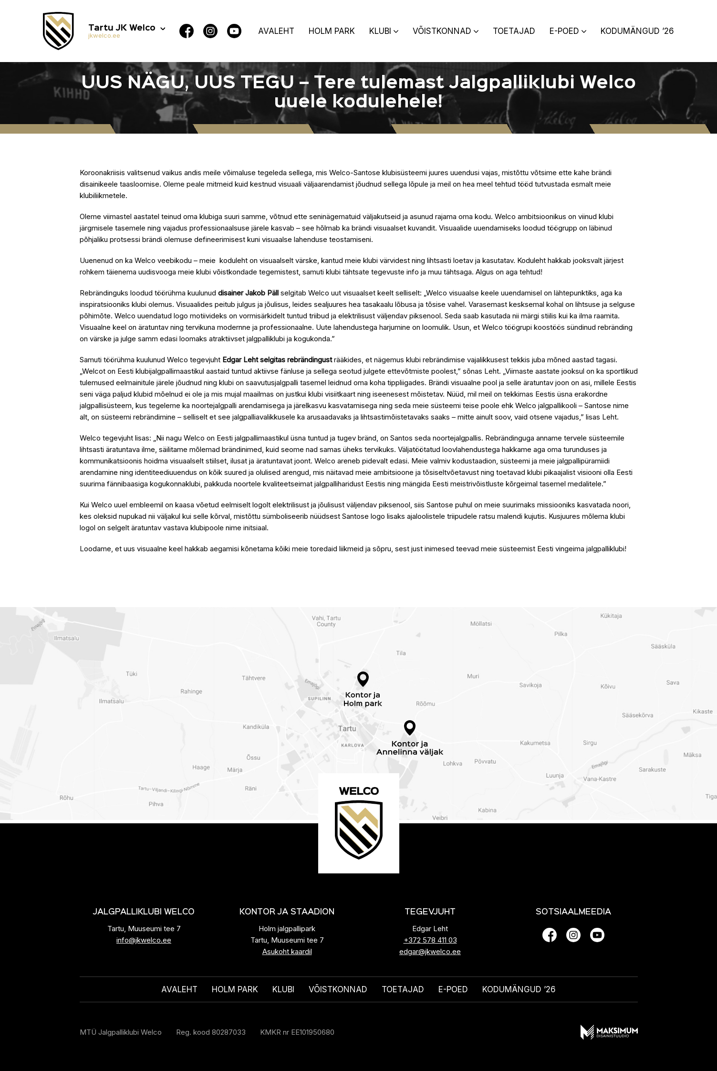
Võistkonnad (442, 31)
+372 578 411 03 (430, 940)
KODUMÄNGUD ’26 (637, 31)
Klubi (380, 31)
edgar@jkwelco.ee (430, 951)
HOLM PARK (332, 31)
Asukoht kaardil (287, 951)
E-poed (564, 31)
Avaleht (276, 31)
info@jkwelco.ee (143, 940)
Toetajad (514, 31)
